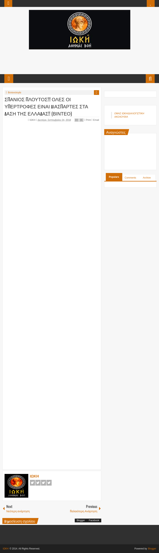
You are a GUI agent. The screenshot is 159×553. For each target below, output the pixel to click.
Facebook (32, 483)
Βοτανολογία (14, 92)
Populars (114, 177)
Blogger (81, 520)
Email (95, 120)
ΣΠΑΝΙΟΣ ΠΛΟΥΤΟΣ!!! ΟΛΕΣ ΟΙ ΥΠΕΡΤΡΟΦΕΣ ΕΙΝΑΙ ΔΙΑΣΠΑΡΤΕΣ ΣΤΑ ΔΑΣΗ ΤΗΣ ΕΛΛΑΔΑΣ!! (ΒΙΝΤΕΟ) (46, 106)
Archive (147, 177)
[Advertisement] (79, 61)
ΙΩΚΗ (33, 120)
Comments (130, 177)
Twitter (38, 483)
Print (87, 120)
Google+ (43, 483)
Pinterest (49, 483)
